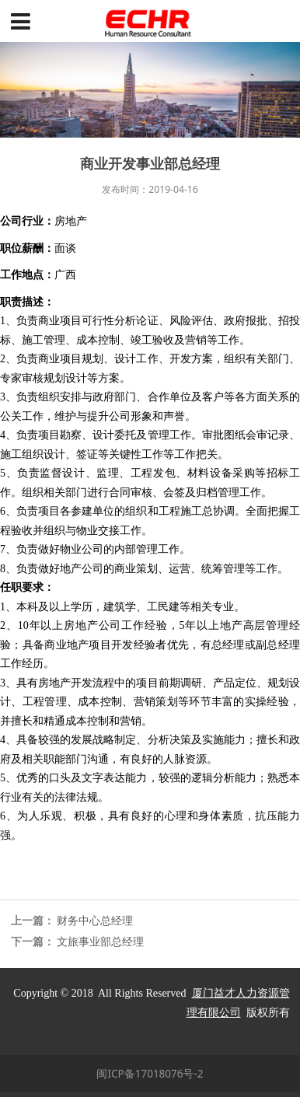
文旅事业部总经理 (100, 942)
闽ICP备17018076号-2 (149, 1074)
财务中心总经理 (95, 921)
